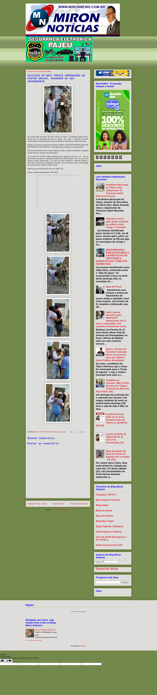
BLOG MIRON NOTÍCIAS (46, 630)
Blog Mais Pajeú (105, 521)
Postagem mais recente (37, 504)
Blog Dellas (102, 505)
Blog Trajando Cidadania (109, 526)
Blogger (83, 646)
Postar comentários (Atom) (61, 510)
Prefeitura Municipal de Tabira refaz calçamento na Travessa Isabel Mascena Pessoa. (112, 190)
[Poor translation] (8, 661)
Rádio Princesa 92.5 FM (109, 545)
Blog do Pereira (104, 515)
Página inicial (58, 504)
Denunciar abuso (107, 568)
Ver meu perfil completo (34, 640)
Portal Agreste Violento (109, 531)
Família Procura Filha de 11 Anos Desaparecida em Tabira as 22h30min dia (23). (112, 420)
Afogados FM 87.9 (106, 494)
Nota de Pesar (114, 286)
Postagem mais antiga (79, 504)
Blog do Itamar (104, 510)
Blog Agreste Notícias (108, 500)
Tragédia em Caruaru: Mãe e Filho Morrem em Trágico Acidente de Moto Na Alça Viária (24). (112, 386)
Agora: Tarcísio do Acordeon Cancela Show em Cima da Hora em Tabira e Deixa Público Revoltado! (111, 355)
